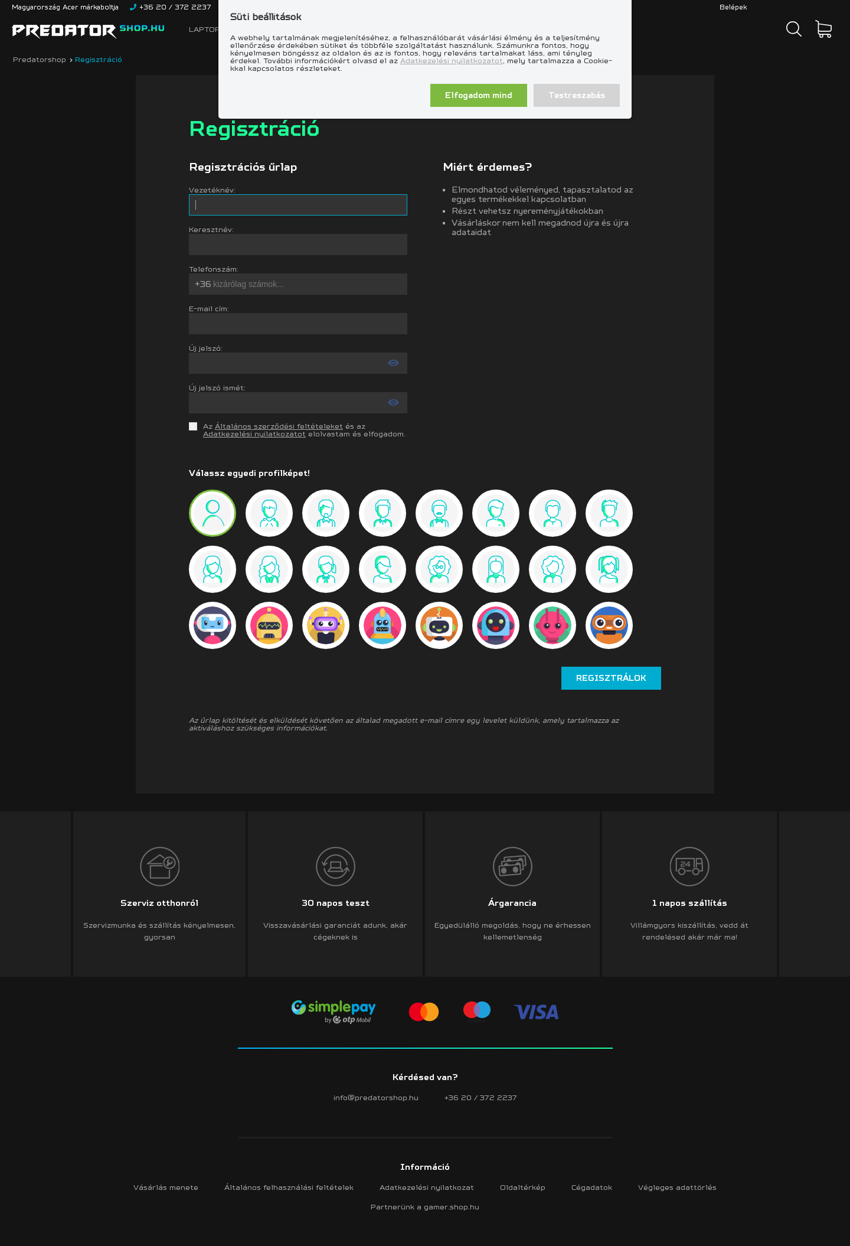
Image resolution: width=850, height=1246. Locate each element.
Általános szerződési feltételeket (279, 426)
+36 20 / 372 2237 (480, 1097)
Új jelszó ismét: (217, 388)
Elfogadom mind (478, 95)
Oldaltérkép (522, 1187)
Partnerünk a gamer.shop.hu (425, 1207)
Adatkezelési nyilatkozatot (451, 60)
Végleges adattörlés (677, 1187)
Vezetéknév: (212, 190)
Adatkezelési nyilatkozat (427, 1187)
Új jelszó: (206, 348)
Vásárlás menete (165, 1187)
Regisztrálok (611, 678)
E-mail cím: (209, 308)
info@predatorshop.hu (376, 1097)
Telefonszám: (213, 269)
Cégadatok (591, 1187)
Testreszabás (576, 95)
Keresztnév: (211, 229)
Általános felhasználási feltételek (289, 1187)
